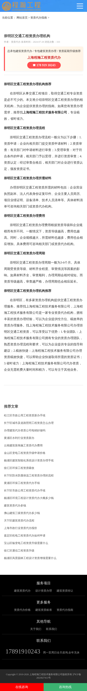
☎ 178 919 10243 (44, 65)
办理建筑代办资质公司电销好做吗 (24, 430)
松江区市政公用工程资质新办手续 (24, 415)
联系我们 (51, 629)
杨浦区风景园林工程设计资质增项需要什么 (30, 558)
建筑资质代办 (22, 590)
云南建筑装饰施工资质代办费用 (23, 445)
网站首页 (22, 17)
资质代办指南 (38, 17)
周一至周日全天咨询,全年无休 (61, 652)
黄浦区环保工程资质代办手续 (22, 483)
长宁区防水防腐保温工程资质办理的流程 (29, 475)
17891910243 (23, 651)
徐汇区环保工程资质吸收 (19, 468)
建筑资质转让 (65, 590)
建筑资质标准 (43, 609)
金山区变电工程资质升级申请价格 (24, 453)
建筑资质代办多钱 (15, 505)
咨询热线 (65, 687)
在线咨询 (21, 687)
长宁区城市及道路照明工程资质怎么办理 (29, 422)
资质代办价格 (22, 609)
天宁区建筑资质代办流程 (19, 520)
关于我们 (35, 629)
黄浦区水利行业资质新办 (19, 437)
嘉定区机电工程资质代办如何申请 (24, 535)
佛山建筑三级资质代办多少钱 (22, 513)
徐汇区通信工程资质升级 (19, 550)
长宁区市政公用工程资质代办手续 (24, 490)
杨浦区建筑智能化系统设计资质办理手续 (29, 460)
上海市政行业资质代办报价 (20, 528)
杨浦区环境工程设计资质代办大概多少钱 (29, 498)
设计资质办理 (43, 590)
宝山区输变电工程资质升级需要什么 (26, 543)
